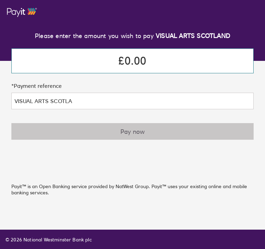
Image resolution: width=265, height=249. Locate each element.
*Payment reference (36, 85)
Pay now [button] (132, 131)
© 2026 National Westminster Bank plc (49, 240)
